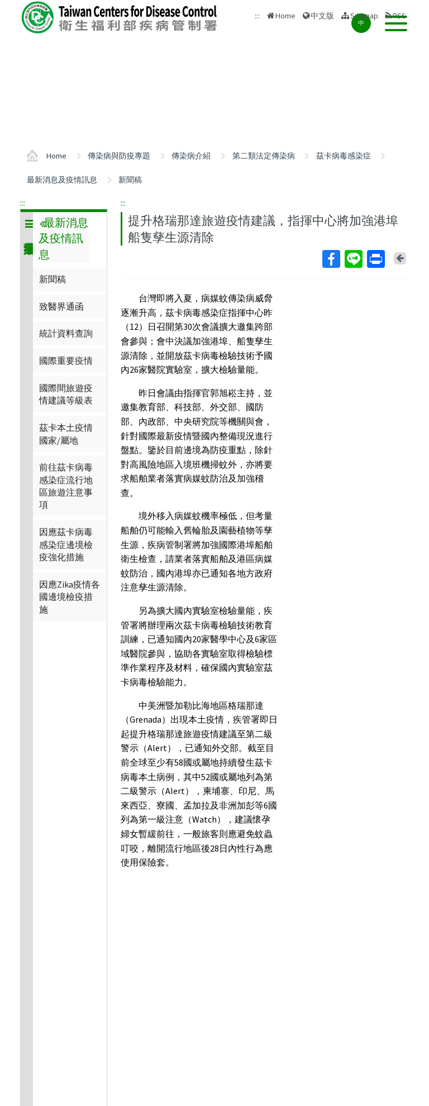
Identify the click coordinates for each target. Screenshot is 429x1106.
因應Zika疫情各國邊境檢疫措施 (69, 597)
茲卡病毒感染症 (343, 156)
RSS (399, 16)
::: (22, 202)
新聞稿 (130, 180)
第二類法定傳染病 (263, 156)
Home (285, 16)
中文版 (322, 15)
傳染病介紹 (191, 156)
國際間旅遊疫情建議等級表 (66, 394)
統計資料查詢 (66, 333)
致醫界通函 (61, 306)
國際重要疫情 (66, 360)
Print (375, 259)
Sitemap (364, 16)
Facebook (330, 259)
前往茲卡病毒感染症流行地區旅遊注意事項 (66, 485)
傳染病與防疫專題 (119, 156)
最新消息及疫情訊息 (62, 180)
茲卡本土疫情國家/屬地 (66, 433)
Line (353, 259)
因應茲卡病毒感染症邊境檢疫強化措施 (66, 544)
